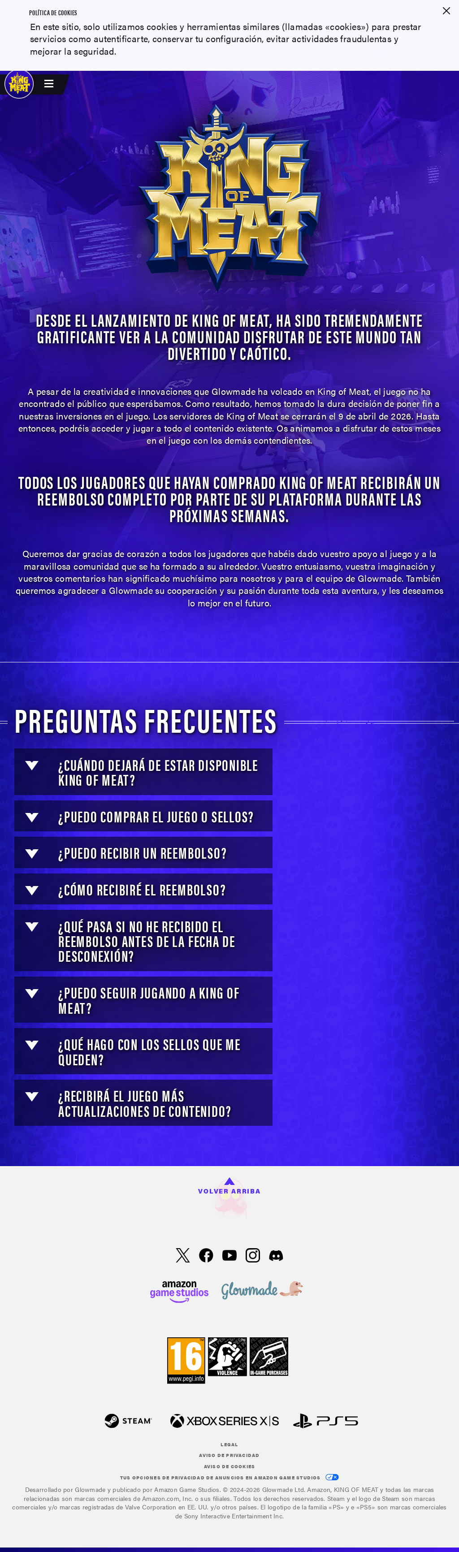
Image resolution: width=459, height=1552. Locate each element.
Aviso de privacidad (229, 1455)
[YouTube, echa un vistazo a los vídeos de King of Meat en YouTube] (229, 1256)
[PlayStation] (325, 1422)
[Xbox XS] (224, 1422)
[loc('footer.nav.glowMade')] (262, 1290)
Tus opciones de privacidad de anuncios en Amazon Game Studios (229, 1477)
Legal (229, 1444)
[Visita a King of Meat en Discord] (276, 1256)
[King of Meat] (19, 84)
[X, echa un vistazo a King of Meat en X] (183, 1256)
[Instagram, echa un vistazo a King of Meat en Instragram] (253, 1256)
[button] (32, 765)
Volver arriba (229, 1186)
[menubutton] (50, 84)
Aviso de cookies (229, 1466)
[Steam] (128, 1422)
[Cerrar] (446, 11)
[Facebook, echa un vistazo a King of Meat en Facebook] (206, 1256)
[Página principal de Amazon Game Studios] (179, 1291)
